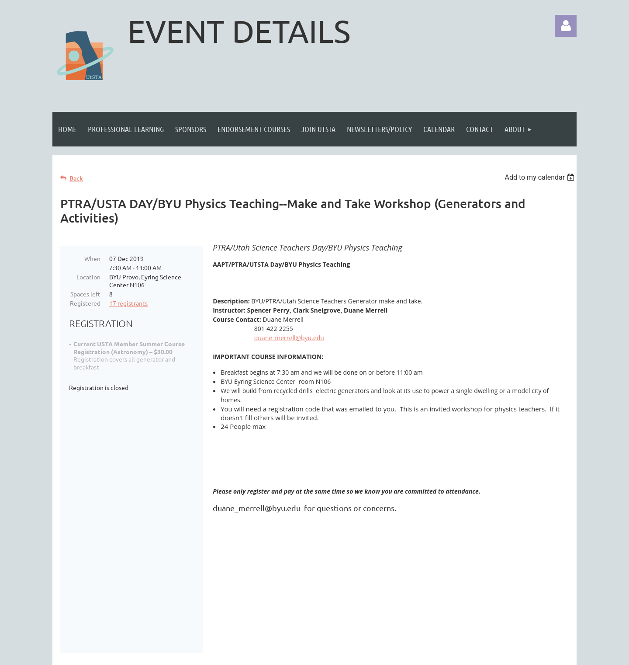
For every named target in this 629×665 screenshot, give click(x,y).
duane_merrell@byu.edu (289, 338)
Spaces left (85, 294)
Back (76, 178)
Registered (85, 303)
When (92, 258)
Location (88, 277)
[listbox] (541, 177)
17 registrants (128, 303)
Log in (566, 26)
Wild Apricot (472, 654)
